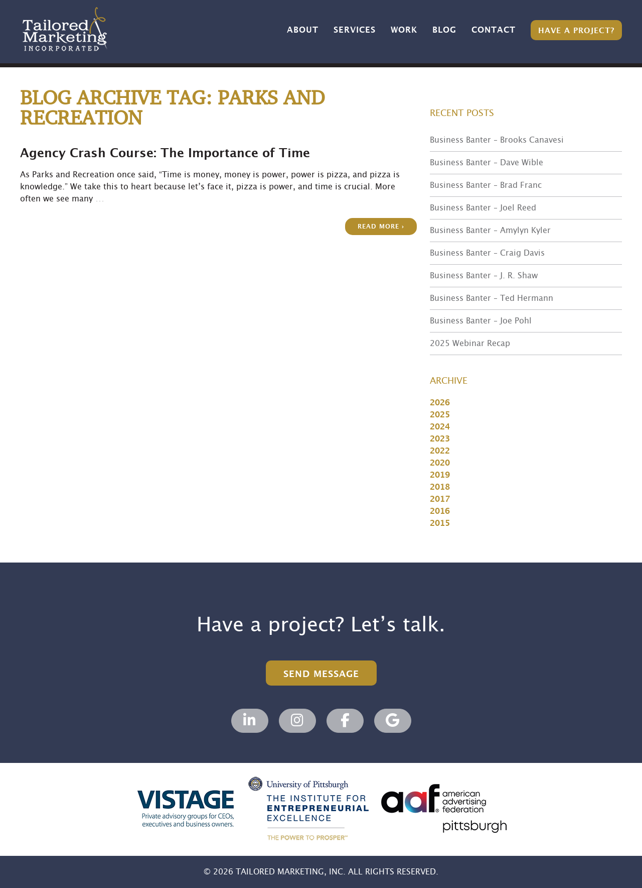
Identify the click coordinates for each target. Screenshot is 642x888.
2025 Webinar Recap (470, 343)
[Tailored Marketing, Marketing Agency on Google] (392, 721)
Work (404, 30)
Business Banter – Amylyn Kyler (490, 230)
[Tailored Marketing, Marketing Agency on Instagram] (297, 721)
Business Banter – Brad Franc (486, 185)
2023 (440, 439)
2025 (440, 414)
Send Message (321, 674)
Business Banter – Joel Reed (483, 207)
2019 (440, 475)
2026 (440, 402)
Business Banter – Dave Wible (486, 162)
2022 (440, 451)
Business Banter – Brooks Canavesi (497, 140)
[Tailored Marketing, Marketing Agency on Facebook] (345, 721)
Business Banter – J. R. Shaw (484, 275)
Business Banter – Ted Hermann (491, 298)
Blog (444, 30)
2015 (440, 523)
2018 (440, 487)
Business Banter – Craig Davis (487, 253)
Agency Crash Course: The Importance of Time (165, 153)
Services (355, 30)
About (302, 30)
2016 (440, 511)
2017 (440, 499)
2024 (440, 426)
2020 (440, 463)
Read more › (381, 227)
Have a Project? (576, 31)
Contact (493, 30)
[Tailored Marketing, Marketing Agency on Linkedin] (249, 721)
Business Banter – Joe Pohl (481, 320)
